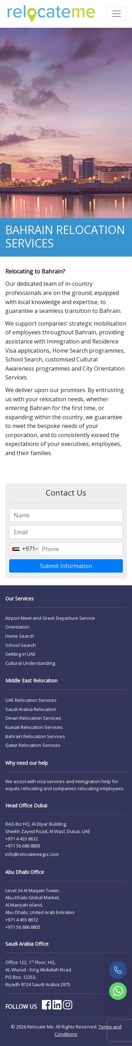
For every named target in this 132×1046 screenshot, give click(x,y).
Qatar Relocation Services (33, 745)
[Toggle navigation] (116, 14)
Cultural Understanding (30, 663)
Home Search (19, 636)
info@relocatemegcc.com (32, 854)
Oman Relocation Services (33, 718)
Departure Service (75, 618)
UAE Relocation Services (31, 700)
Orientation (17, 627)
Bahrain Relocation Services (35, 736)
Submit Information (66, 566)
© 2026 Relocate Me (32, 1026)
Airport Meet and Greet (30, 618)
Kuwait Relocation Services (34, 727)
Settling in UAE (20, 654)
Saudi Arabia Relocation (30, 709)
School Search (20, 645)
